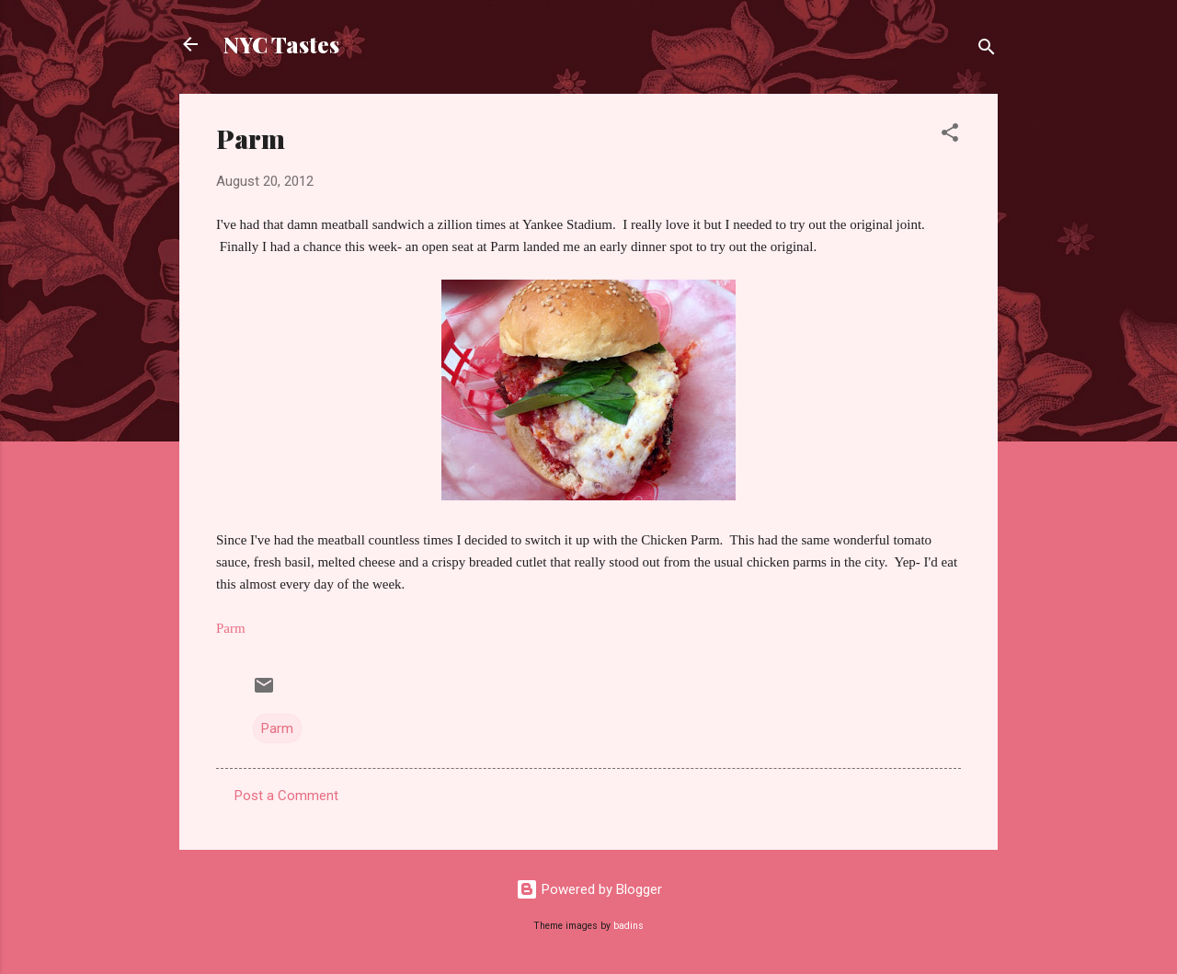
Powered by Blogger (589, 889)
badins (628, 926)
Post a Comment (286, 795)
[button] (950, 135)
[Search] (987, 50)
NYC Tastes (281, 44)
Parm (277, 728)
